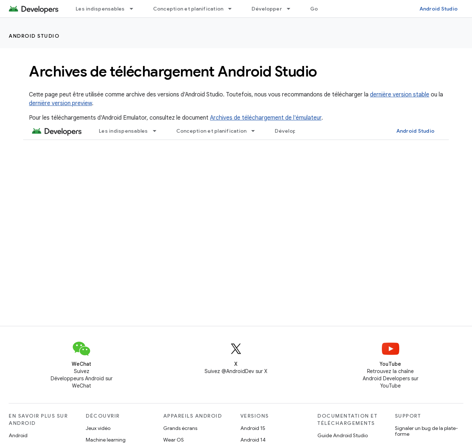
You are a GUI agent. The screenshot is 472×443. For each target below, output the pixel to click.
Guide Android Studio (342, 435)
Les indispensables (100, 8)
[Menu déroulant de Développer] (292, 8)
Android (18, 435)
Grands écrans (180, 428)
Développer (267, 8)
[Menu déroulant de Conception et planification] (233, 8)
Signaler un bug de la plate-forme (426, 431)
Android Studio (439, 8)
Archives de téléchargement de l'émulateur (265, 117)
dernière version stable (399, 94)
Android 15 (252, 428)
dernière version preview (60, 103)
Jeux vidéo (98, 428)
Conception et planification (188, 8)
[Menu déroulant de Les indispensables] (134, 8)
